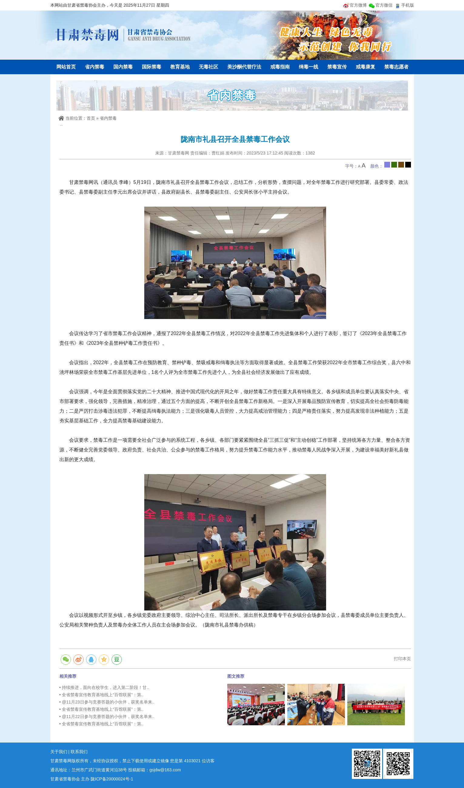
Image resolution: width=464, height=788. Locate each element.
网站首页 (66, 66)
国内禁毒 (123, 66)
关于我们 (58, 751)
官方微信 (384, 5)
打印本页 (402, 658)
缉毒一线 (308, 66)
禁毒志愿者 (396, 66)
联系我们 (79, 751)
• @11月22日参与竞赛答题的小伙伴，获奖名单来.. (107, 716)
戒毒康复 (365, 66)
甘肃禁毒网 (123, 35)
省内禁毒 (94, 66)
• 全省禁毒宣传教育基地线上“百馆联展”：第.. (101, 694)
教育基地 (180, 66)
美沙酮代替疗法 (244, 66)
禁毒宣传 (337, 66)
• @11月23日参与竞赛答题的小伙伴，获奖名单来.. (107, 702)
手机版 (407, 5)
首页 (91, 118)
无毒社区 (208, 66)
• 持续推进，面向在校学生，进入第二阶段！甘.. (104, 687)
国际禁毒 (151, 66)
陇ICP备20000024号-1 (112, 778)
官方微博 (358, 5)
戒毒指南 (280, 66)
